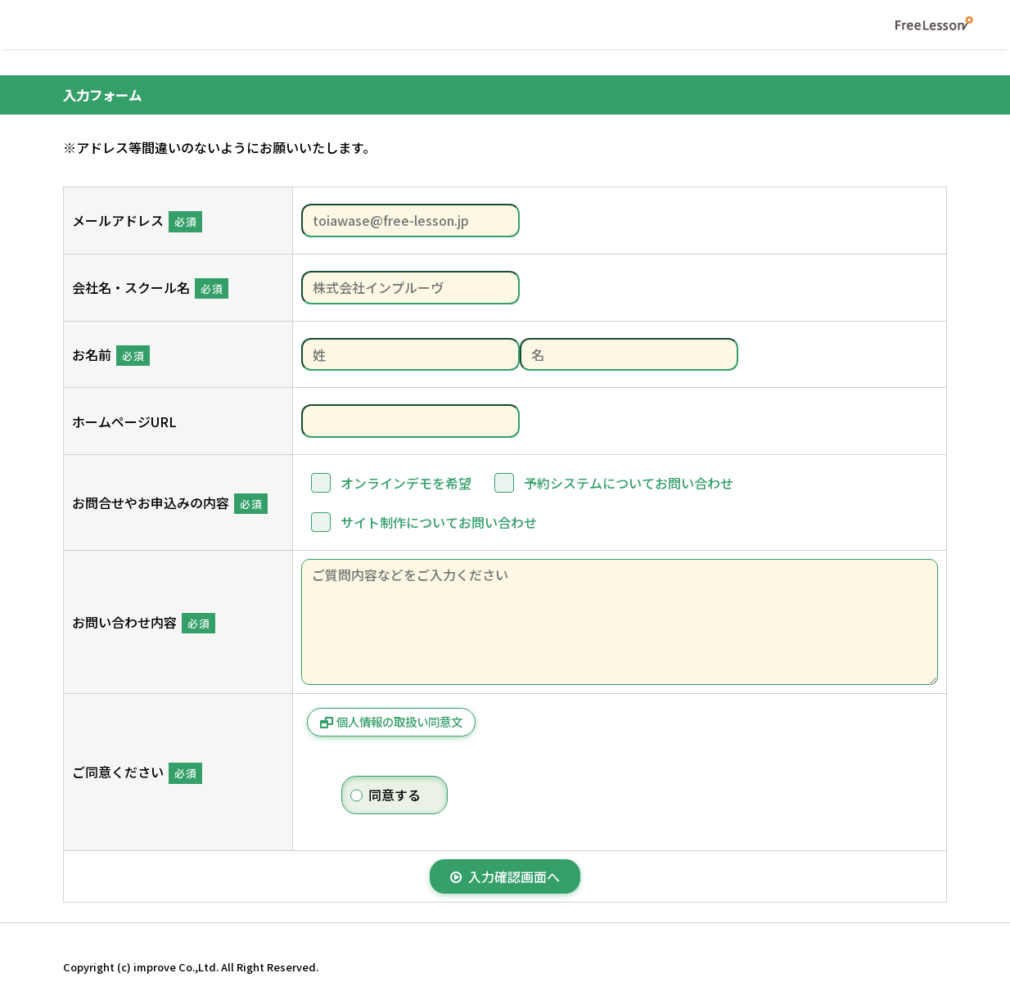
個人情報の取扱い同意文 (399, 721)
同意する (394, 794)
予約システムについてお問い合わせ (628, 483)
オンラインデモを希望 (405, 483)
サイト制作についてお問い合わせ (438, 522)
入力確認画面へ (505, 876)
